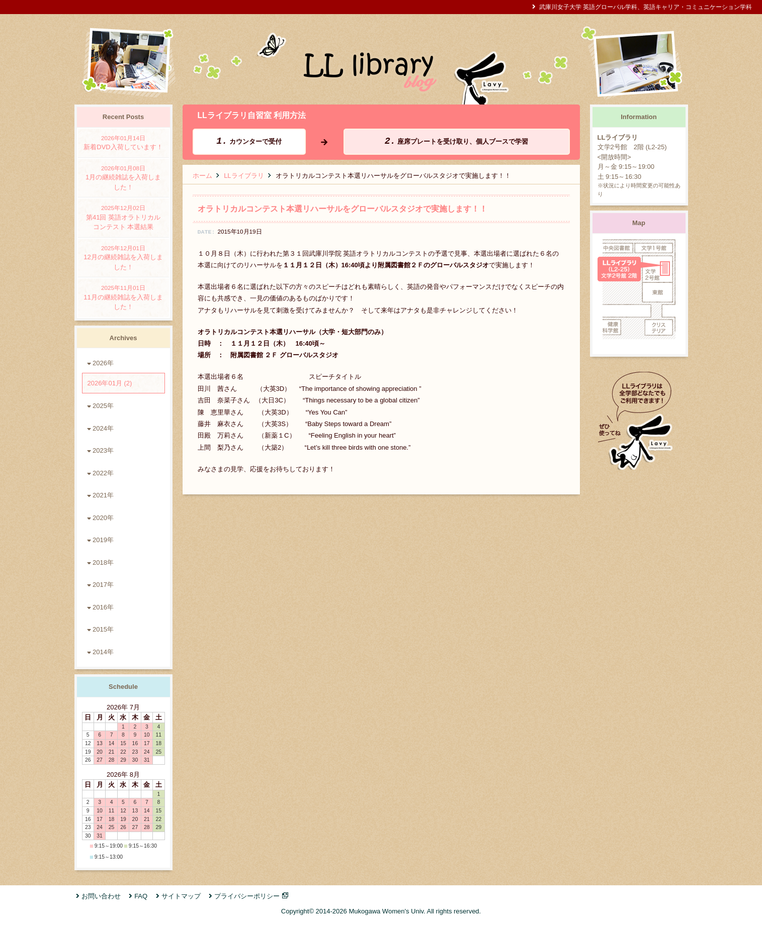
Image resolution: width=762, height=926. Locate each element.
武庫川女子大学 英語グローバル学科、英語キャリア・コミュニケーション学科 (645, 7)
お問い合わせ (101, 896)
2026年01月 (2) (110, 383)
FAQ (140, 896)
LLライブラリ (244, 175)
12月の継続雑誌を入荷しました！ (123, 257)
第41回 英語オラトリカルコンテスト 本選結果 (123, 217)
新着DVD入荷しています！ (123, 142)
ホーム (202, 175)
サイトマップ (181, 896)
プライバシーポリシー (247, 896)
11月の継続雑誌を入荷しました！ (123, 297)
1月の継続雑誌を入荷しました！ (123, 177)
